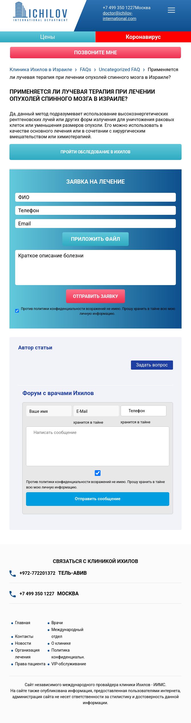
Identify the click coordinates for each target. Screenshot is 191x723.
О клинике (61, 643)
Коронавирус (143, 36)
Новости (23, 643)
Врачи (57, 622)
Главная (22, 622)
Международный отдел (67, 633)
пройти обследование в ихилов (96, 152)
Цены (47, 36)
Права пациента (30, 664)
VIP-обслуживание (68, 664)
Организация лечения (27, 653)
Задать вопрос (152, 365)
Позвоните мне (95, 52)
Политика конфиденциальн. (68, 653)
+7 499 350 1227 (127, 7)
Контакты (24, 636)
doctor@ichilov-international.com (119, 16)
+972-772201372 (53, 573)
